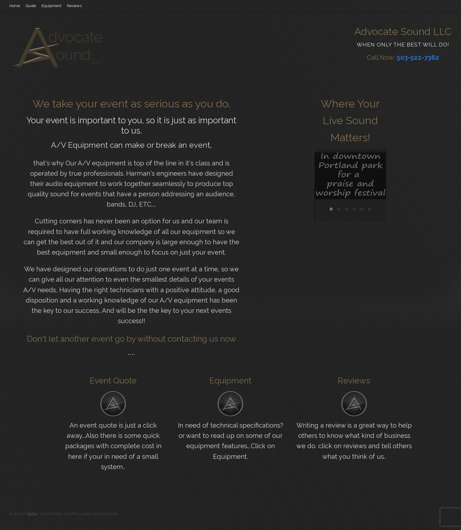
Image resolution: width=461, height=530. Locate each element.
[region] (350, 186)
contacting (187, 339)
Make (32, 513)
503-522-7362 (418, 57)
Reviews (74, 6)
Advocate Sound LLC (403, 31)
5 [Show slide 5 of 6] (361, 209)
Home (14, 6)
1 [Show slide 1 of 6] (331, 209)
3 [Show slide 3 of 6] (346, 209)
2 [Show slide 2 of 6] (339, 209)
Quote (31, 6)
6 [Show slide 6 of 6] (369, 209)
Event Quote (113, 381)
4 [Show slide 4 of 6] (354, 209)
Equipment (51, 6)
